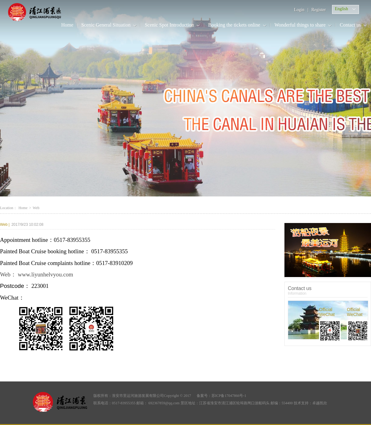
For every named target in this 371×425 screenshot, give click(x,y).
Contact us (350, 24)
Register (318, 9)
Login (299, 9)
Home (67, 24)
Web (5, 224)
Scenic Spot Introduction (169, 24)
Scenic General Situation (105, 24)
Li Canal (41, 12)
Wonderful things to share (300, 24)
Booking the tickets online (234, 24)
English (341, 8)
